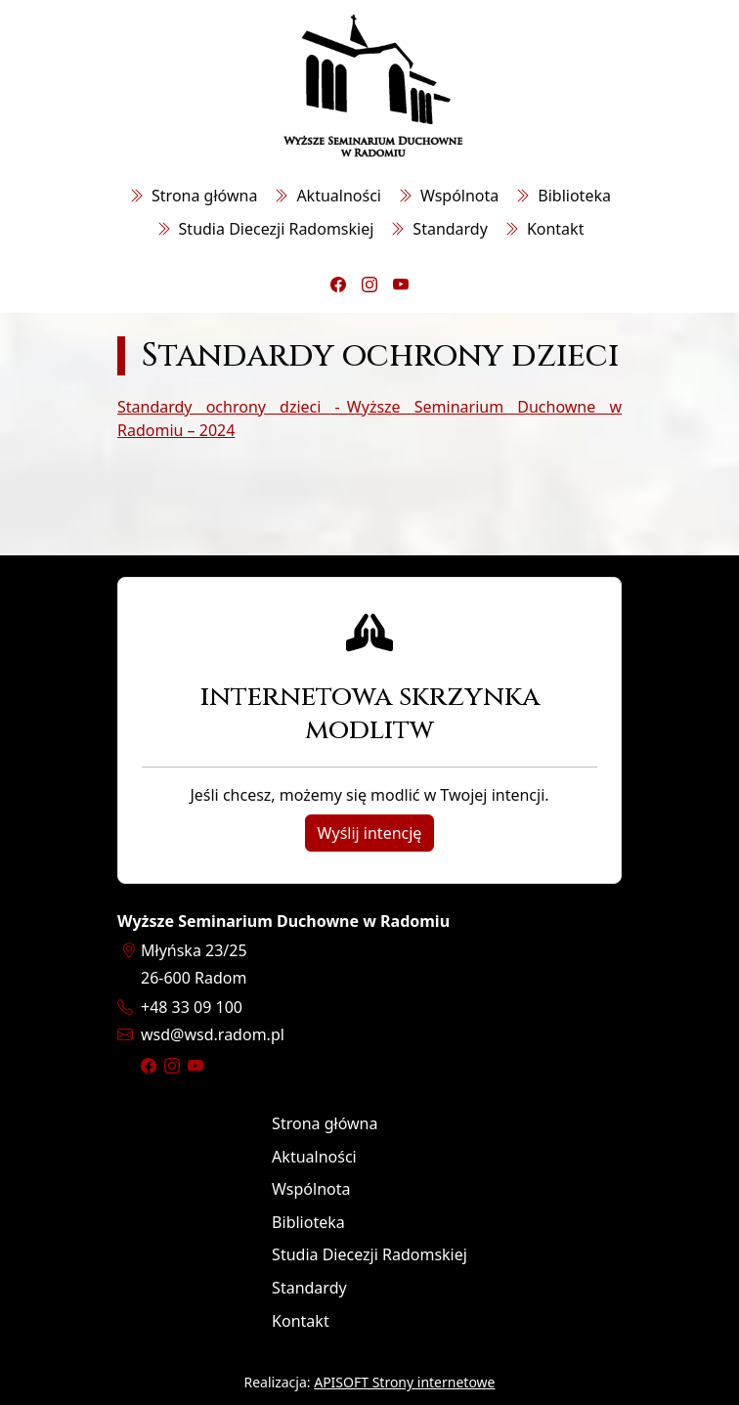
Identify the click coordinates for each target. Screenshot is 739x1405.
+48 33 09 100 (191, 1007)
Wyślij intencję (370, 833)
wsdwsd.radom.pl (212, 1034)
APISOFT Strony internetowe (404, 1382)
